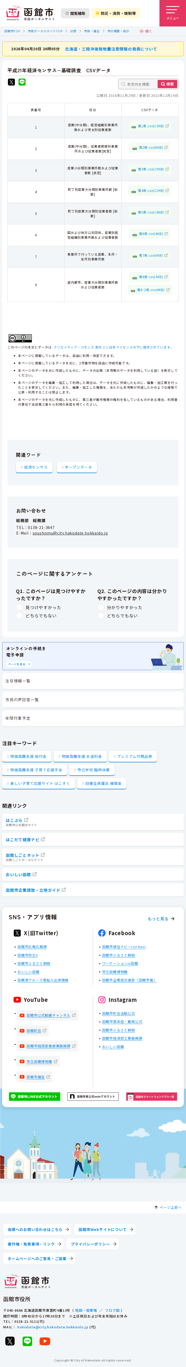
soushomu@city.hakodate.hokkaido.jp (70, 532)
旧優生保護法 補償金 (103, 783)
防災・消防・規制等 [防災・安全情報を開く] (116, 13)
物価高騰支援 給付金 (28, 756)
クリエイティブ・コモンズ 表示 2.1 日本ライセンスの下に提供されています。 (113, 347)
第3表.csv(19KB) (151, 168)
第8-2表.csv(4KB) (151, 289)
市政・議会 (92, 31)
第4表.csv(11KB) (151, 190)
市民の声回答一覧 (22, 699)
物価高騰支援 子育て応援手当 (36, 769)
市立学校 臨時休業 (93, 769)
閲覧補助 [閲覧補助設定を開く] (75, 13)
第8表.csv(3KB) (151, 276)
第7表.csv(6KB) (151, 255)
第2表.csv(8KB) (151, 147)
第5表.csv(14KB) (151, 212)
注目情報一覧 (18, 680)
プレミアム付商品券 (134, 756)
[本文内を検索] (148, 84)
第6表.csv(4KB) (151, 233)
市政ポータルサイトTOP (45, 31)
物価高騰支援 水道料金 (82, 756)
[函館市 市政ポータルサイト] (30, 13)
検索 (170, 84)
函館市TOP (12, 31)
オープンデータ (78, 466)
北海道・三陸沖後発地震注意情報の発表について (111, 48)
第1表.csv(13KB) (151, 125)
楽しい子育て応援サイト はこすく (40, 783)
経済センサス (36, 466)
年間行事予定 (18, 718)
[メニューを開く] (172, 13)
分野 (73, 31)
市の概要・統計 (118, 31)
